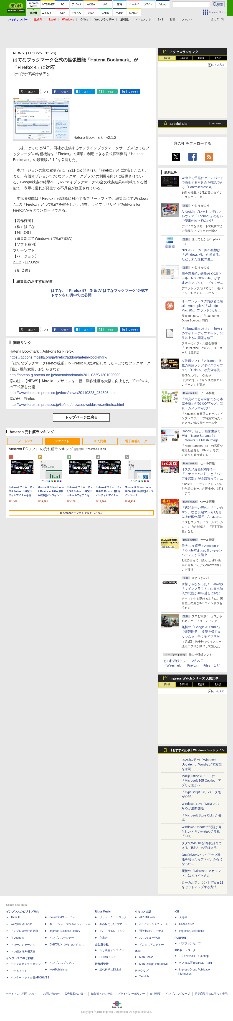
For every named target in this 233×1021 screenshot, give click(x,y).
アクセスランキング (184, 52)
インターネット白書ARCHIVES (30, 977)
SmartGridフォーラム (62, 917)
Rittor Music (103, 911)
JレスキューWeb (149, 937)
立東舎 (103, 937)
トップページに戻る (81, 417)
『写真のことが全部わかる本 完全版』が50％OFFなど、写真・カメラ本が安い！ (202, 403)
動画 (172, 19)
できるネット (19, 970)
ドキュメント (143, 19)
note (110, 91)
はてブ (87, 91)
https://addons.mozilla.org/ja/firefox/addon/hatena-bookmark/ (58, 357)
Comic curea (186, 924)
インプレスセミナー (61, 937)
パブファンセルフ (190, 943)
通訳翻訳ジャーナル (151, 931)
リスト (45, 91)
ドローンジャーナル (23, 944)
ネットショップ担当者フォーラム (69, 924)
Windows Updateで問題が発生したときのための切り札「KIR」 (202, 831)
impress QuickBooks (191, 931)
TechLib (144, 976)
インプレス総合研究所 (24, 931)
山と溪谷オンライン (111, 950)
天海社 (183, 917)
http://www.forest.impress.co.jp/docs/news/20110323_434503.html (63, 393)
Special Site (178, 124)
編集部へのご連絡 (102, 993)
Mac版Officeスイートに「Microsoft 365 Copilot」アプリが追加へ (201, 780)
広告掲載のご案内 (75, 993)
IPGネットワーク (185, 950)
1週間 (201, 58)
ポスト (32, 91)
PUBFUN (180, 937)
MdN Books (146, 957)
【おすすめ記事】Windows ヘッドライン (197, 750)
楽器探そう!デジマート (113, 924)
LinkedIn (133, 91)
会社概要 (155, 993)
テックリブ (141, 970)
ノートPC (25, 441)
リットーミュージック (113, 917)
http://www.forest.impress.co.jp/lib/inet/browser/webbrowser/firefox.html (67, 405)
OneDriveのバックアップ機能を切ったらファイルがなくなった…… (202, 859)
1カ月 (218, 58)
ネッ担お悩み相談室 (23, 951)
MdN (138, 951)
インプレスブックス (61, 962)
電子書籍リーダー (137, 441)
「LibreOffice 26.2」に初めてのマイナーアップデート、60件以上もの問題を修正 (202, 333)
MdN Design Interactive (153, 963)
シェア (65, 91)
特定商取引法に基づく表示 (211, 993)
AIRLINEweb (147, 917)
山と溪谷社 (102, 944)
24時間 (184, 58)
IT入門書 (100, 441)
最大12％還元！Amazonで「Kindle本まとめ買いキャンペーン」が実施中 (202, 550)
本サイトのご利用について (22, 993)
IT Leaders (17, 937)
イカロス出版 (143, 911)
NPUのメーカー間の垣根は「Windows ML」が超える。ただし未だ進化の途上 (202, 254)
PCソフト (62, 441)
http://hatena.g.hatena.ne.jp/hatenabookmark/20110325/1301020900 (65, 375)
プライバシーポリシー (131, 993)
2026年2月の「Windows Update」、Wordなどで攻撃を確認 (202, 764)
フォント (187, 19)
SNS (160, 19)
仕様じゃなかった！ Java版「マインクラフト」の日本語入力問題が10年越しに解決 (202, 588)
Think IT (15, 917)
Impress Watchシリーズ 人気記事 (194, 678)
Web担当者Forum (21, 924)
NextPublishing (58, 969)
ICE (177, 911)
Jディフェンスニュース (153, 924)
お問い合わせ (51, 993)
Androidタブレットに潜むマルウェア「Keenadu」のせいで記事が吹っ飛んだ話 (202, 216)
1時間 (167, 58)
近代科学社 (102, 963)
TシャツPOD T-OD (111, 931)
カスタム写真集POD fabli (195, 962)
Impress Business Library (64, 931)
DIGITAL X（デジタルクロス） (68, 944)
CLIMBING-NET (109, 957)
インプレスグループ (177, 993)
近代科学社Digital (110, 969)
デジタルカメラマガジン (26, 963)
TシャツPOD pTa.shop (194, 956)
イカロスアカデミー (151, 944)
